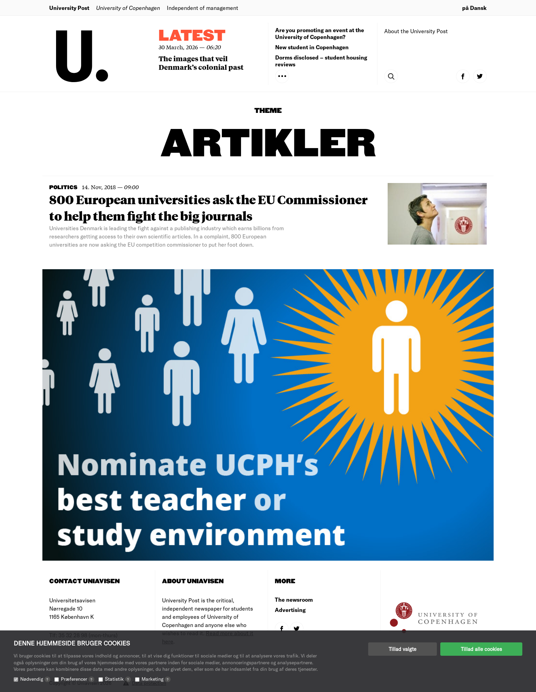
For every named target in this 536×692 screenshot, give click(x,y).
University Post (69, 7)
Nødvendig (35, 679)
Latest (192, 36)
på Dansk (474, 7)
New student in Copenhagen (312, 47)
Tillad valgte (402, 649)
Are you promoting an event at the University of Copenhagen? (319, 33)
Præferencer (77, 679)
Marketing (156, 679)
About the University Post (416, 31)
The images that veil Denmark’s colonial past (201, 62)
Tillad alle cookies (481, 649)
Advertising (290, 609)
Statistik (118, 679)
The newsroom (294, 599)
